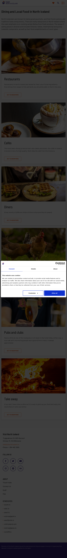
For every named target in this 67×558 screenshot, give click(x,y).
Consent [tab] (12, 269)
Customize (33, 293)
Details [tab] (33, 269)
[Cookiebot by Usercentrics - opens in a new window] (57, 263)
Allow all (54, 293)
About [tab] (55, 269)
